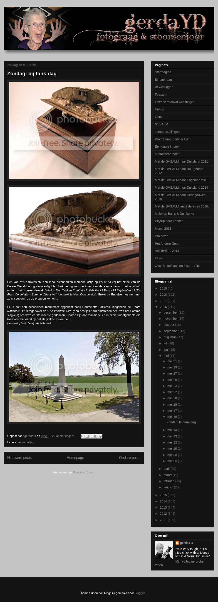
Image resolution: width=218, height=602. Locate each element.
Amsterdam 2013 (167, 251)
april (167, 468)
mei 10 (172, 448)
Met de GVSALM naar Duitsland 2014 (181, 187)
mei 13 (172, 436)
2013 (164, 507)
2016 (164, 307)
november (171, 318)
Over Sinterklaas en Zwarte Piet (177, 266)
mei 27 (172, 373)
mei (166, 356)
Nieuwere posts (19, 458)
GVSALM (161, 124)
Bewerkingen (164, 87)
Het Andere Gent (166, 243)
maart (168, 475)
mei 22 (172, 392)
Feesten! (161, 94)
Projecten (161, 236)
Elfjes (159, 258)
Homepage (75, 458)
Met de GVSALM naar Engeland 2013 (181, 180)
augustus (170, 337)
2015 (164, 495)
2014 (164, 501)
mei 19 (172, 404)
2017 (164, 301)
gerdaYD (186, 543)
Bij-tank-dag (163, 79)
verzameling (26, 442)
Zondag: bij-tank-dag (32, 73)
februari (169, 481)
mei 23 (172, 386)
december (171, 312)
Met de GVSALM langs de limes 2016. (182, 206)
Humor (159, 109)
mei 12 (172, 442)
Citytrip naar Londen (169, 221)
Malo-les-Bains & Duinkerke (174, 213)
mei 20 (172, 398)
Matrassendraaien (167, 154)
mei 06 (172, 461)
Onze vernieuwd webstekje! (174, 102)
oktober (169, 325)
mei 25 (172, 380)
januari (169, 487)
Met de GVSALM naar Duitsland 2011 (181, 161)
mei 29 (172, 367)
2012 (164, 513)
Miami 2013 (163, 228)
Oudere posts (129, 458)
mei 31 (172, 361)
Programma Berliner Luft (172, 139)
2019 (164, 288)
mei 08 (172, 455)
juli (166, 343)
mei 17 (172, 410)
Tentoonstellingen (167, 132)
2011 (164, 520)
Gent (158, 117)
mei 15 (172, 417)
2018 (164, 294)
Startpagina (163, 72)
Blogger (140, 593)
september (171, 331)
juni (166, 349)
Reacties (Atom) (83, 472)
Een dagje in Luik (167, 146)
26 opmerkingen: (63, 436)
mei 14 (172, 430)
